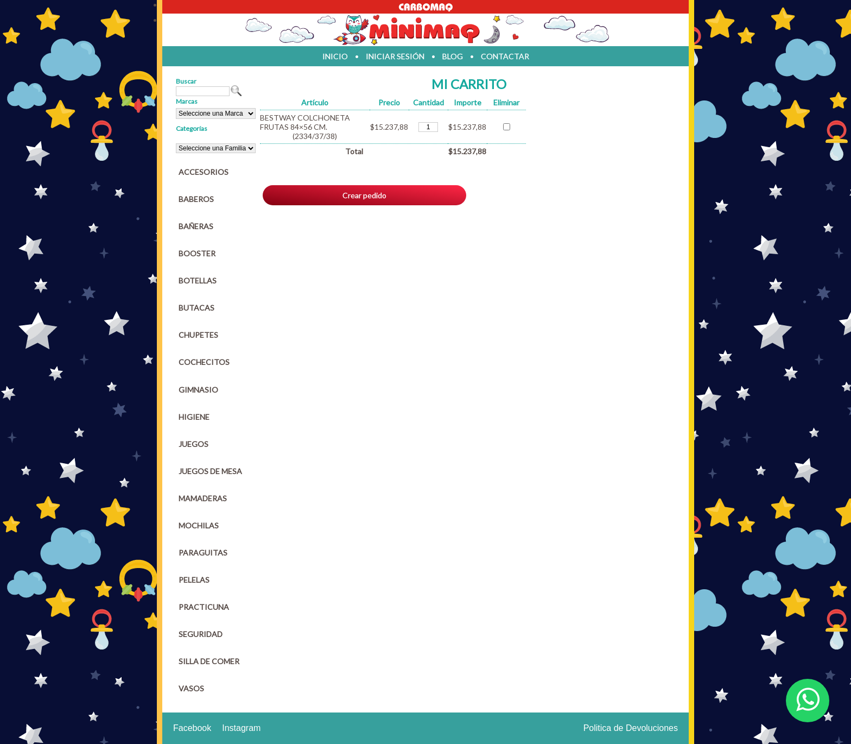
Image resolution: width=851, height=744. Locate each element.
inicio (335, 56)
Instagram (241, 728)
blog (452, 56)
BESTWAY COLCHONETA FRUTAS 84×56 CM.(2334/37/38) (305, 127)
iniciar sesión (395, 56)
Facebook (192, 728)
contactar (505, 56)
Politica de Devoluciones (630, 728)
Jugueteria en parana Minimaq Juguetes (425, 30)
